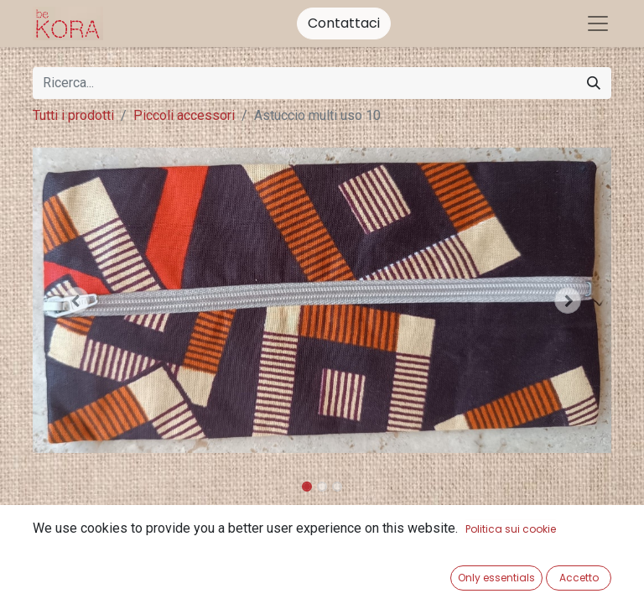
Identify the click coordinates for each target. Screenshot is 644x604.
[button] (76, 300)
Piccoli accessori (184, 115)
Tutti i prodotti (73, 115)
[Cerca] (593, 83)
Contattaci (344, 23)
